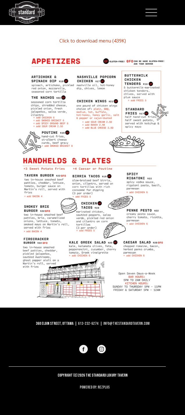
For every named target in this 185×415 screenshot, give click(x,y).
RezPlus (104, 387)
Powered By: (89, 387)
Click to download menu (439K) (92, 41)
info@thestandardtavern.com (126, 323)
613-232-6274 (88, 323)
